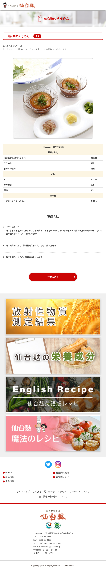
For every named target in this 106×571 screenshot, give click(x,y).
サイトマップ (23, 491)
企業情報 (9, 481)
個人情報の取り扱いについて (53, 496)
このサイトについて (79, 491)
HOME (8, 472)
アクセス (62, 491)
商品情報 (9, 477)
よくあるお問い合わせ (44, 491)
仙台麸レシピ (62, 477)
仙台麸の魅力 (62, 473)
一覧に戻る (53, 277)
